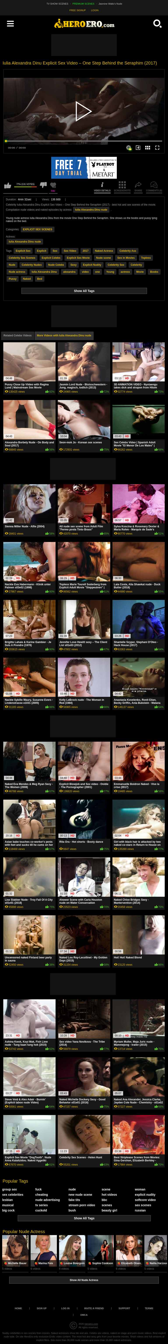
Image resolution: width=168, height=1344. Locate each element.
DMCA (84, 1315)
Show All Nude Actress (84, 1280)
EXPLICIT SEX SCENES (37, 229)
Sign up (42, 1308)
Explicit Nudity (92, 264)
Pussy (12, 278)
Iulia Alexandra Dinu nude (91, 209)
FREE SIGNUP (78, 10)
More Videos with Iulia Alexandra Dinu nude (64, 335)
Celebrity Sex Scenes (22, 257)
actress (125, 271)
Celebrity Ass (127, 250)
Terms (149, 1308)
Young (110, 271)
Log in (65, 1308)
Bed (39, 278)
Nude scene (103, 257)
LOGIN (94, 10)
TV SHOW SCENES (57, 3)
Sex (55, 250)
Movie (140, 271)
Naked (27, 278)
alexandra (69, 271)
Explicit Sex (23, 250)
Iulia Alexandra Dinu (44, 271)
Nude (12, 264)
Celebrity (136, 264)
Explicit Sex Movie (78, 257)
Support (124, 1308)
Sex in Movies (126, 257)
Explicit (41, 250)
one (97, 271)
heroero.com (91, 1324)
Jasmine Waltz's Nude (110, 3)
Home (18, 1308)
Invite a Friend (94, 1308)
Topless (146, 257)
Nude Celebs (56, 264)
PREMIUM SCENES (83, 3)
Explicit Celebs (51, 257)
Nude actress (17, 271)
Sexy (73, 264)
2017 (86, 250)
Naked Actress (104, 250)
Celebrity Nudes (32, 264)
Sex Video (70, 250)
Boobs (154, 271)
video (85, 271)
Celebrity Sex (116, 264)
